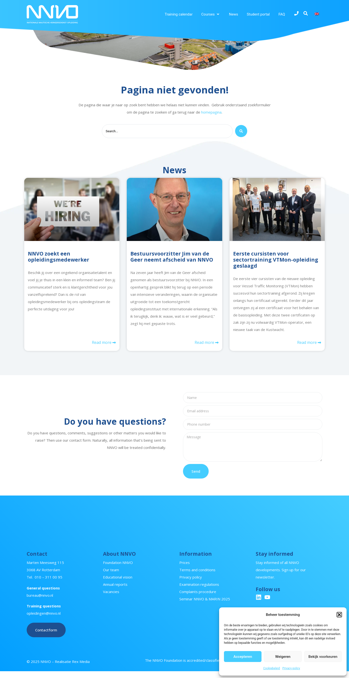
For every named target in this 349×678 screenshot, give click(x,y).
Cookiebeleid (271, 668)
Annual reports (115, 591)
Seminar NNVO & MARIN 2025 (204, 605)
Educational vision (117, 583)
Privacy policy (291, 668)
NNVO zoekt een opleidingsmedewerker (58, 257)
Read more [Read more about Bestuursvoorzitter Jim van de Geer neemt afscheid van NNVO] (205, 344)
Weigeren (283, 656)
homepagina (211, 112)
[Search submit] (241, 132)
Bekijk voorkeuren (322, 656)
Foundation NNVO (118, 569)
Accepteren (242, 656)
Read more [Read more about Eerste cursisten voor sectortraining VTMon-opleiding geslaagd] (307, 344)
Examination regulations (199, 591)
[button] (339, 614)
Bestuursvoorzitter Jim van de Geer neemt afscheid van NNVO (171, 257)
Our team (111, 576)
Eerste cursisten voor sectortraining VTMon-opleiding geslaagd (275, 260)
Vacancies (111, 598)
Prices (184, 569)
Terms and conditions (197, 576)
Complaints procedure (197, 598)
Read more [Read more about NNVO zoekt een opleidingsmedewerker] (102, 344)
